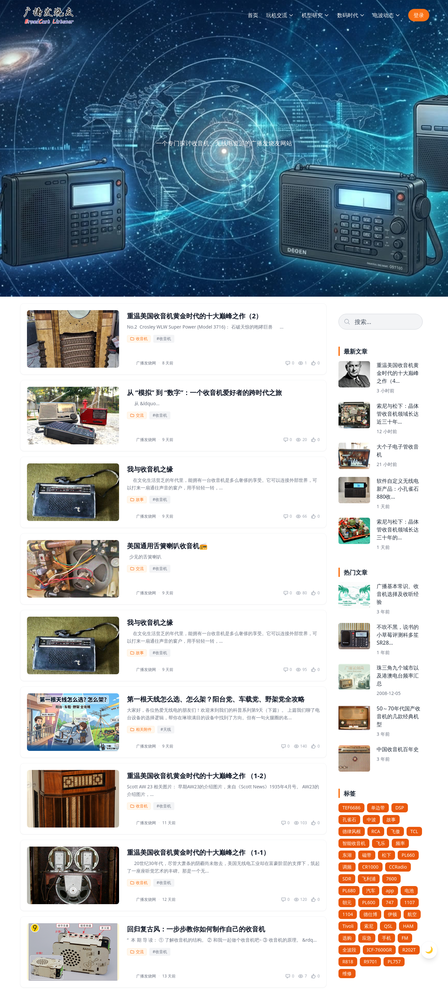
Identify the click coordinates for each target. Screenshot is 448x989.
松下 (386, 855)
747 (390, 902)
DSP (399, 807)
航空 (412, 914)
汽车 (370, 890)
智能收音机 (353, 843)
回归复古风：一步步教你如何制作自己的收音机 (196, 929)
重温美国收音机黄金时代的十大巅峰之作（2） (194, 315)
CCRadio (398, 867)
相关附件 (141, 729)
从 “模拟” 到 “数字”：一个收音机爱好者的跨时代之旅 (204, 392)
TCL (414, 831)
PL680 (349, 890)
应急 (366, 938)
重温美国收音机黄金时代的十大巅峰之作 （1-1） (198, 852)
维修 (347, 973)
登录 (418, 15)
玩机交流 (280, 15)
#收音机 (164, 338)
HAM (408, 926)
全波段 (349, 950)
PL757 (394, 961)
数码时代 (351, 15)
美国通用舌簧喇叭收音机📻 (167, 545)
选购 (347, 938)
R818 (347, 961)
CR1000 (370, 867)
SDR (346, 879)
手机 (386, 938)
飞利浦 (369, 879)
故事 (137, 499)
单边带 (378, 807)
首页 (253, 15)
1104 (347, 914)
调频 (347, 867)
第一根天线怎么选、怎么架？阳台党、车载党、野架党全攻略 (216, 699)
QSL (388, 926)
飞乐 (380, 843)
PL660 (408, 855)
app (390, 890)
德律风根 (351, 831)
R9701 (370, 961)
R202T (409, 950)
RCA (375, 831)
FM (405, 938)
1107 (409, 902)
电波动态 (386, 15)
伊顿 (392, 914)
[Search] (380, 322)
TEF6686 (351, 807)
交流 (137, 415)
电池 (409, 890)
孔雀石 (349, 819)
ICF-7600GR (379, 950)
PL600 (368, 902)
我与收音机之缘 (150, 469)
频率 (400, 843)
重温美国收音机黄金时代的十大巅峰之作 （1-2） (198, 775)
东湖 (347, 855)
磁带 (366, 855)
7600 (391, 879)
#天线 (166, 729)
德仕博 (370, 914)
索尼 (368, 926)
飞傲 (395, 831)
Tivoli (348, 926)
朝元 (347, 902)
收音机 (139, 338)
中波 (371, 819)
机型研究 (315, 15)
